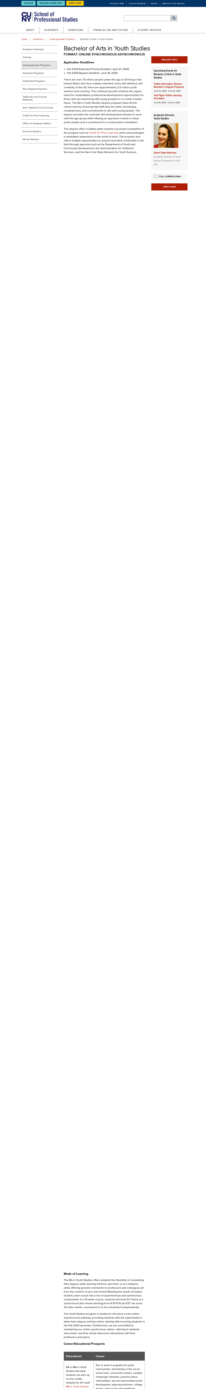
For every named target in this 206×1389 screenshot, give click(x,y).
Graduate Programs (33, 73)
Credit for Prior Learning (36, 115)
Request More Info (51, 3)
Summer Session (32, 131)
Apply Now (75, 3)
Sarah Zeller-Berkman (165, 152)
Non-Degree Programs (35, 88)
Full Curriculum (169, 176)
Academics (51, 29)
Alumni (154, 3)
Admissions (75, 29)
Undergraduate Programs (62, 39)
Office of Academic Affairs (37, 123)
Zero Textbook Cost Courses (38, 107)
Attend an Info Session (173, 3)
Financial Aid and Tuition (110, 29)
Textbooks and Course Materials (35, 98)
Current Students (137, 3)
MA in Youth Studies (77, 1386)
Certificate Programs (34, 80)
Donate (28, 3)
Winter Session (31, 139)
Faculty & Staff (117, 3)
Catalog (27, 57)
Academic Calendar (33, 49)
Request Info (169, 59)
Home (24, 39)
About (30, 29)
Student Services (149, 29)
